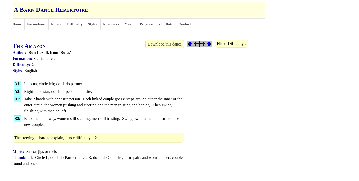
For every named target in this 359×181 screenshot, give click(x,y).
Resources (111, 24)
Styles (93, 24)
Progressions (150, 24)
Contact (185, 24)
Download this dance (165, 44)
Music (129, 24)
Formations (36, 24)
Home (17, 24)
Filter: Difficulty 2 (232, 43)
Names (56, 24)
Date (169, 24)
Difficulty (75, 24)
